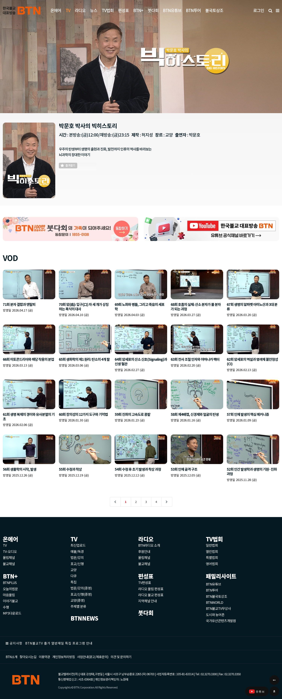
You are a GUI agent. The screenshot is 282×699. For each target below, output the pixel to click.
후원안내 (144, 551)
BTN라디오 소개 (149, 545)
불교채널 (9, 563)
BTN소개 (11, 656)
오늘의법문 (10, 588)
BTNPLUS (10, 582)
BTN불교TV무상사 (218, 608)
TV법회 (108, 10)
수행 (6, 607)
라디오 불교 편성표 (150, 594)
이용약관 (44, 656)
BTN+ (138, 10)
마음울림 (9, 594)
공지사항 (16, 643)
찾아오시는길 (28, 656)
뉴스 (93, 10)
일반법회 (212, 545)
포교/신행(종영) (81, 594)
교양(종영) (77, 600)
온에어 (55, 10)
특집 (73, 581)
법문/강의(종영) (81, 587)
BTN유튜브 (172, 10)
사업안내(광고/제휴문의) (92, 656)
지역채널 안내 (147, 600)
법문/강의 (77, 557)
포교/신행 (77, 563)
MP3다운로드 (12, 613)
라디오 (80, 10)
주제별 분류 (78, 606)
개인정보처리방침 (63, 656)
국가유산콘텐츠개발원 (221, 620)
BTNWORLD (214, 602)
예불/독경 (77, 551)
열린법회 (212, 551)
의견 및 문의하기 (121, 656)
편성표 (123, 10)
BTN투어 (193, 10)
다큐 (73, 575)
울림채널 (9, 557)
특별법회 (212, 557)
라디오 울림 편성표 (150, 588)
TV (5, 545)
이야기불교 (10, 600)
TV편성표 (144, 582)
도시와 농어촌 (215, 614)
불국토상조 (214, 10)
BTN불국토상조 (216, 596)
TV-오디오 (10, 551)
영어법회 (212, 563)
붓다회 (153, 10)
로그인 (258, 10)
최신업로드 (78, 545)
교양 (73, 569)
